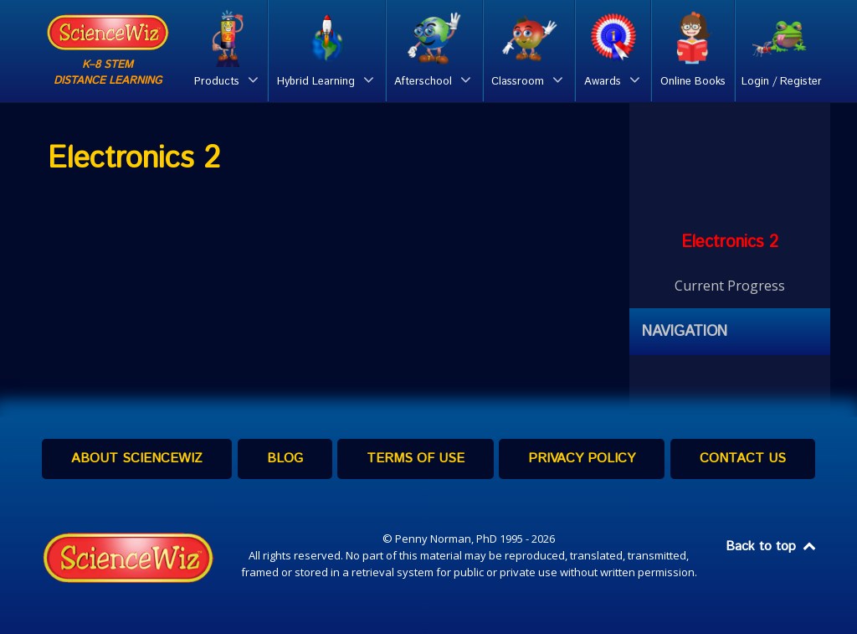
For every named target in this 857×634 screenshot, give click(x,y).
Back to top (772, 546)
